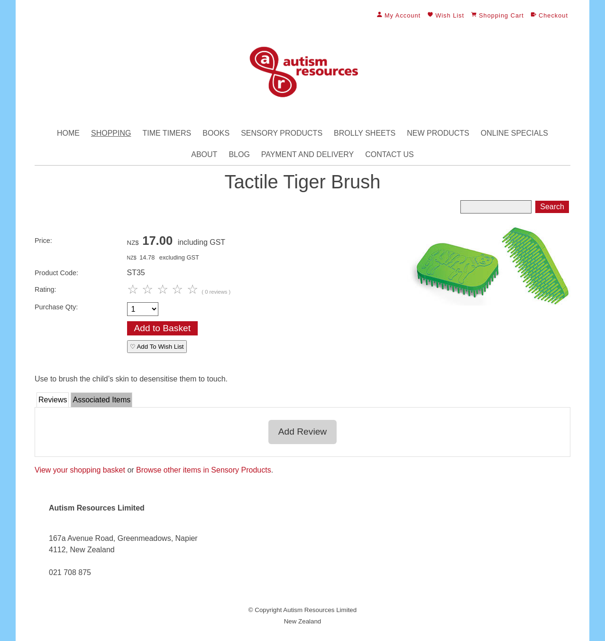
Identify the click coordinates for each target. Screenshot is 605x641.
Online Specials (514, 133)
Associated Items (101, 400)
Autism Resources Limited (320, 609)
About (204, 154)
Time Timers (166, 133)
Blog (239, 154)
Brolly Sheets (364, 133)
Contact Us (389, 154)
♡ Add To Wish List (157, 346)
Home (68, 133)
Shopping (111, 133)
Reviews (52, 400)
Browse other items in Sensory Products (203, 470)
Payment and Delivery (307, 154)
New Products (438, 133)
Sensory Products (281, 133)
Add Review (302, 432)
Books (215, 133)
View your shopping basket (80, 470)
